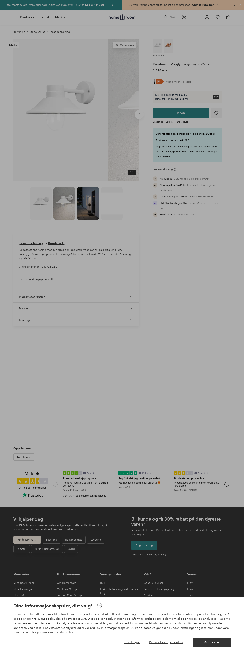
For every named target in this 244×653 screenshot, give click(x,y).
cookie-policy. (64, 632)
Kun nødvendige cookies (166, 642)
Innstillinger (132, 642)
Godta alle (211, 642)
